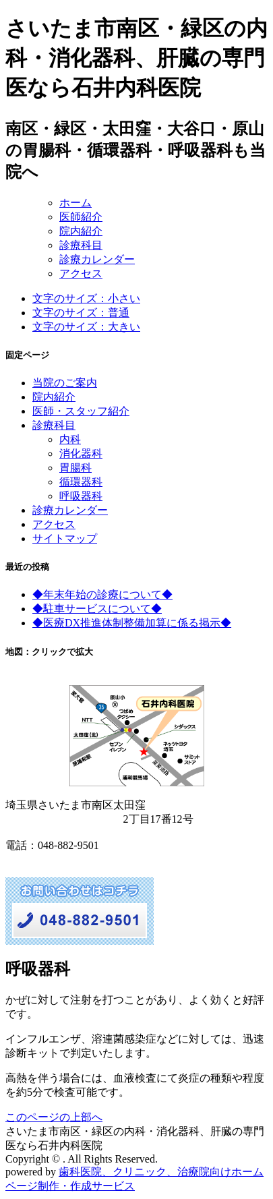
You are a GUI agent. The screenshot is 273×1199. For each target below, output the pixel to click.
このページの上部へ (53, 1117)
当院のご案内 (64, 382)
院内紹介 (80, 231)
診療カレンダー (97, 259)
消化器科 (80, 453)
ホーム (75, 202)
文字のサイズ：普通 (80, 312)
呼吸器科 (80, 496)
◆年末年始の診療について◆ (102, 594)
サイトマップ (64, 538)
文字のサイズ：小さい (86, 298)
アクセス (80, 273)
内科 (70, 439)
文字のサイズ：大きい (86, 326)
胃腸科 (75, 467)
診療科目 (80, 245)
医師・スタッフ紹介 (80, 411)
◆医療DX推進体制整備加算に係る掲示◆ (131, 622)
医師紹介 (80, 217)
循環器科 (80, 482)
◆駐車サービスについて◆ (97, 608)
